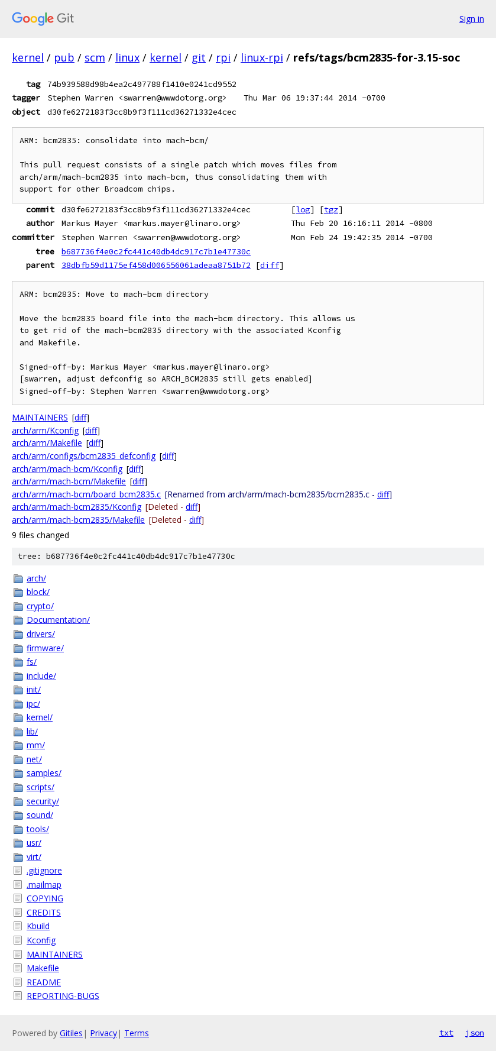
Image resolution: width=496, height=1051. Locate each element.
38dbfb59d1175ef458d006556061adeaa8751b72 (156, 265)
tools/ (38, 829)
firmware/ (45, 648)
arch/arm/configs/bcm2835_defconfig (83, 455)
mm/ (36, 745)
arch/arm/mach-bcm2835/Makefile (78, 519)
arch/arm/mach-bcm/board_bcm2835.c (86, 494)
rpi (223, 57)
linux (127, 57)
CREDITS (44, 912)
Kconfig (41, 940)
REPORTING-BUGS (63, 995)
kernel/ (40, 717)
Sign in (471, 18)
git (199, 57)
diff (269, 265)
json (474, 1032)
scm (95, 57)
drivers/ (41, 633)
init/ (34, 689)
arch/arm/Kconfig (45, 430)
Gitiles (71, 1033)
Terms (136, 1033)
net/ (34, 759)
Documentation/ (58, 619)
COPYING (45, 898)
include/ (41, 675)
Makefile (43, 968)
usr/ (34, 842)
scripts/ (40, 787)
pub (64, 57)
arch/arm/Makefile (47, 442)
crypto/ (40, 606)
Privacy (103, 1033)
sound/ (40, 814)
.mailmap (44, 884)
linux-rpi (262, 57)
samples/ (44, 772)
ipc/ (33, 703)
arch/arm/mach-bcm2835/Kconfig (76, 506)
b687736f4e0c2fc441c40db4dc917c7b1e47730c (156, 251)
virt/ (34, 856)
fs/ (32, 661)
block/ (38, 591)
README (44, 982)
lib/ (32, 731)
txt (446, 1032)
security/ (43, 801)
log (303, 209)
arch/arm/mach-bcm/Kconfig (67, 468)
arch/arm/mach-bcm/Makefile (69, 481)
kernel (28, 57)
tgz (331, 209)
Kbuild (38, 926)
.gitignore (44, 870)
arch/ (36, 578)
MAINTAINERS (40, 417)
